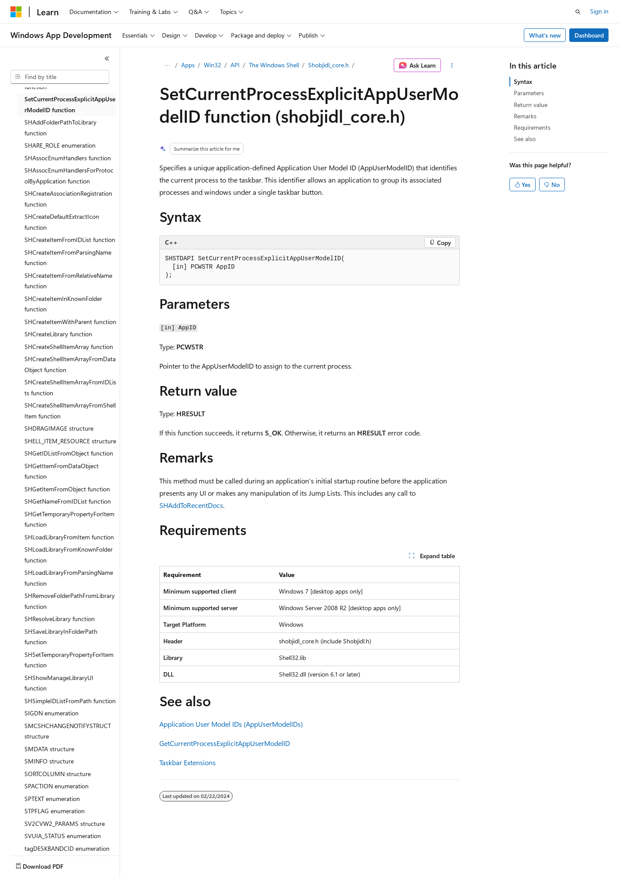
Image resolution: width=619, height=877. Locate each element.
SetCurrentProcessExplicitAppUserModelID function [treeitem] (69, 104)
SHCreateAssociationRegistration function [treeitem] (68, 198)
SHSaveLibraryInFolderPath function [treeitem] (60, 636)
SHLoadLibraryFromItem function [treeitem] (69, 537)
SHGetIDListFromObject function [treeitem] (68, 453)
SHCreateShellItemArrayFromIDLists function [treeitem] (70, 387)
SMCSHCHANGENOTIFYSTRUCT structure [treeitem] (67, 731)
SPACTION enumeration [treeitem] (56, 786)
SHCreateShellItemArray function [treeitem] (68, 346)
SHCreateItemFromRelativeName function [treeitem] (68, 280)
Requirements (532, 127)
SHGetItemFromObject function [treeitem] (67, 489)
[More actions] (452, 66)
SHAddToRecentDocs (191, 505)
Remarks (525, 116)
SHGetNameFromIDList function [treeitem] (67, 501)
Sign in (599, 11)
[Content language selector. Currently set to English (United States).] (50, 864)
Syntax (523, 81)
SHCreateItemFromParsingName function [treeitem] (67, 257)
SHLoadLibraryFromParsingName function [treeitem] (68, 577)
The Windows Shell (274, 65)
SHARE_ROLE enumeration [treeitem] (60, 145)
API (235, 65)
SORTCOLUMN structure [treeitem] (57, 774)
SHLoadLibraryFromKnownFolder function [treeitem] (68, 554)
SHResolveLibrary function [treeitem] (59, 619)
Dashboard (589, 35)
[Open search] (578, 12)
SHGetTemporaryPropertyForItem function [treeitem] (69, 519)
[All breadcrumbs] (167, 66)
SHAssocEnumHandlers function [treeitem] (67, 158)
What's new (545, 35)
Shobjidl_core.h (328, 65)
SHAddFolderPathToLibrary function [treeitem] (60, 127)
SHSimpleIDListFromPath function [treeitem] (70, 701)
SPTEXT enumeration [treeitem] (52, 798)
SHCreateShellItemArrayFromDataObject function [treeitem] (70, 364)
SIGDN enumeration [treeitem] (51, 713)
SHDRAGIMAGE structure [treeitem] (58, 428)
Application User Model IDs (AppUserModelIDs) (231, 724)
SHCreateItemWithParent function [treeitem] (70, 322)
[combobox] (59, 77)
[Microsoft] (16, 11)
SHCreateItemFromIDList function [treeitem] (69, 239)
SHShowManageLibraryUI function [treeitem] (58, 683)
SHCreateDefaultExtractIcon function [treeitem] (61, 221)
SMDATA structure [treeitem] (49, 749)
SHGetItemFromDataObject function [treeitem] (61, 471)
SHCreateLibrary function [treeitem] (58, 334)
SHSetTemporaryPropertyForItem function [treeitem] (68, 660)
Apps (188, 65)
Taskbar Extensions (187, 762)
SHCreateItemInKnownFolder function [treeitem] (63, 304)
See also (525, 139)
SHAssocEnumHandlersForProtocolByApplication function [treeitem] (68, 175)
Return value (530, 104)
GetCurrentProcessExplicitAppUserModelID (224, 743)
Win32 (212, 65)
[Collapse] (107, 58)
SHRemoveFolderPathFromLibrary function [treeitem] (69, 601)
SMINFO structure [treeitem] (49, 761)
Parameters (529, 93)
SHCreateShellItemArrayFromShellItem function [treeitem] (70, 410)
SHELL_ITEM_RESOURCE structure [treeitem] (70, 441)
